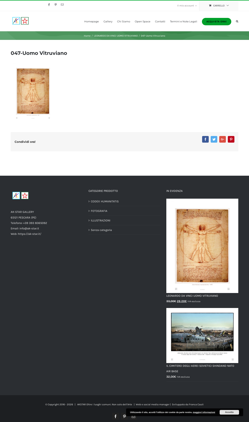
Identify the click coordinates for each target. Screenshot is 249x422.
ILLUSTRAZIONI (100, 220)
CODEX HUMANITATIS (105, 201)
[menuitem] (187, 6)
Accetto (229, 412)
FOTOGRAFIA (99, 211)
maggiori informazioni (204, 412)
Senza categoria (101, 230)
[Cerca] (237, 21)
